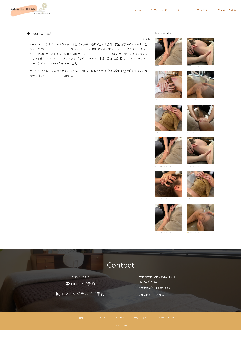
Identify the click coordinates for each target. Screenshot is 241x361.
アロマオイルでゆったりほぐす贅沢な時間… (168, 55)
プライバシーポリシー (165, 348)
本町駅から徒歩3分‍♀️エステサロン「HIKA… (200, 208)
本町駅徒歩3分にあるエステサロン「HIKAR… (168, 132)
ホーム (137, 10)
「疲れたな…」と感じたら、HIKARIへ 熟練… (168, 94)
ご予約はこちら (226, 10)
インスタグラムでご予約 (80, 324)
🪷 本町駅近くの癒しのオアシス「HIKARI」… (200, 170)
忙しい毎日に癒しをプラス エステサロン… (200, 94)
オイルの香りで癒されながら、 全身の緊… (168, 246)
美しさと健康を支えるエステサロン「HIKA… (200, 132)
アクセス (202, 10)
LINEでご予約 (80, 314)
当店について (159, 10)
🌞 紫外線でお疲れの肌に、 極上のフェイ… (200, 246)
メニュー (182, 10)
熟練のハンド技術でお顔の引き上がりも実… (168, 170)
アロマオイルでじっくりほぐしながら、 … (168, 208)
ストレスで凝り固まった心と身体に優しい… (200, 55)
